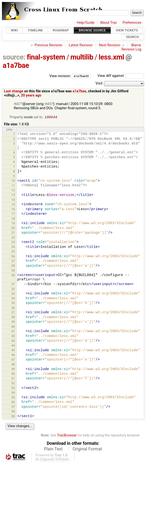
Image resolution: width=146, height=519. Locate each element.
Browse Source (92, 30)
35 (13, 303)
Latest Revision (81, 45)
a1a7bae (16, 65)
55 (13, 398)
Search (132, 37)
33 (13, 294)
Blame (136, 45)
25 (13, 252)
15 (13, 205)
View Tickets (127, 30)
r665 (47, 104)
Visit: (99, 83)
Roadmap (61, 30)
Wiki (14, 30)
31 (13, 284)
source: (14, 57)
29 (13, 271)
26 (13, 257)
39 (13, 322)
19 (13, 224)
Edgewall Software (54, 460)
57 (13, 407)
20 (13, 228)
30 (13, 276)
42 (13, 336)
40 (13, 327)
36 (13, 308)
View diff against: (120, 76)
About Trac (108, 23)
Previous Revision (48, 45)
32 (13, 289)
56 (13, 402)
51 (13, 379)
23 (13, 242)
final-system (46, 57)
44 (13, 346)
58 (13, 412)
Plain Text (53, 449)
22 (13, 238)
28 (13, 266)
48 (13, 365)
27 (13, 261)
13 (13, 195)
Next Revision (109, 45)
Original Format (87, 449)
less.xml (111, 57)
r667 (17, 104)
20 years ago (31, 95)
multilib (81, 57)
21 (13, 233)
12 (13, 191)
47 (13, 360)
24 (13, 247)
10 (13, 181)
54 (13, 393)
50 (13, 374)
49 (13, 369)
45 (13, 350)
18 (13, 219)
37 (13, 313)
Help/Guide (85, 23)
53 (13, 388)
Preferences (131, 23)
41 (13, 332)
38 (13, 317)
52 (13, 384)
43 (13, 341)
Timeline (35, 30)
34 (13, 299)
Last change (13, 91)
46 (13, 355)
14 (13, 200)
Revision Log (132, 49)
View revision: (60, 76)
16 (13, 209)
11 (13, 186)
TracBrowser (67, 436)
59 (13, 417)
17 (13, 214)
